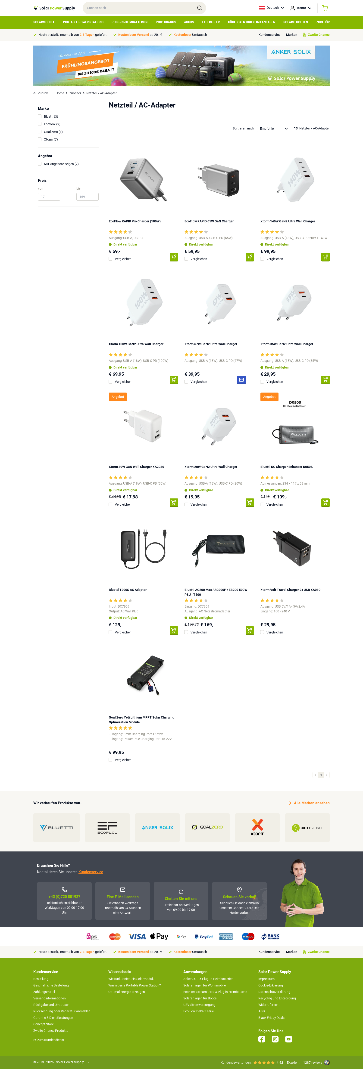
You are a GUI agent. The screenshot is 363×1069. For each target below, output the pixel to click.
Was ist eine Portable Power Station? (134, 985)
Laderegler (211, 22)
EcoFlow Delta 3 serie (198, 1011)
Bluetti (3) (51, 116)
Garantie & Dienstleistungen (53, 1018)
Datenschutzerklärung (274, 992)
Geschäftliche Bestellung (51, 985)
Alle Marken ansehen (309, 803)
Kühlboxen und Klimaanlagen (251, 22)
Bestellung (40, 979)
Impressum (266, 979)
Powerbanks (166, 22)
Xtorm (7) (51, 139)
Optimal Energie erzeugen (126, 992)
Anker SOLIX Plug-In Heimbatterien (208, 979)
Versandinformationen (49, 998)
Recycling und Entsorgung (277, 998)
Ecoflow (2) (52, 124)
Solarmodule (44, 22)
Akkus (189, 22)
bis (78, 188)
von (40, 188)
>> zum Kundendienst (48, 1040)
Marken (291, 35)
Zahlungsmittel (44, 992)
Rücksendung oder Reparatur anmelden (61, 1011)
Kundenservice (270, 35)
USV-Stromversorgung (199, 1005)
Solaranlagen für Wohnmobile (204, 985)
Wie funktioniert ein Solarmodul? (131, 979)
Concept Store (43, 1024)
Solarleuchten (295, 22)
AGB (261, 1011)
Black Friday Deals (271, 1018)
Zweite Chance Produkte (50, 1030)
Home (60, 93)
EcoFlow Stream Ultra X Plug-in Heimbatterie (215, 992)
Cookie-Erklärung (270, 985)
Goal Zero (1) (53, 132)
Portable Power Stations (83, 22)
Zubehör (323, 22)
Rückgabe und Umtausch (51, 1005)
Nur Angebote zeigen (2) (61, 164)
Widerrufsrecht (269, 1005)
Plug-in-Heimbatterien (129, 22)
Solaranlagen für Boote (199, 998)
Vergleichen (123, 259)
